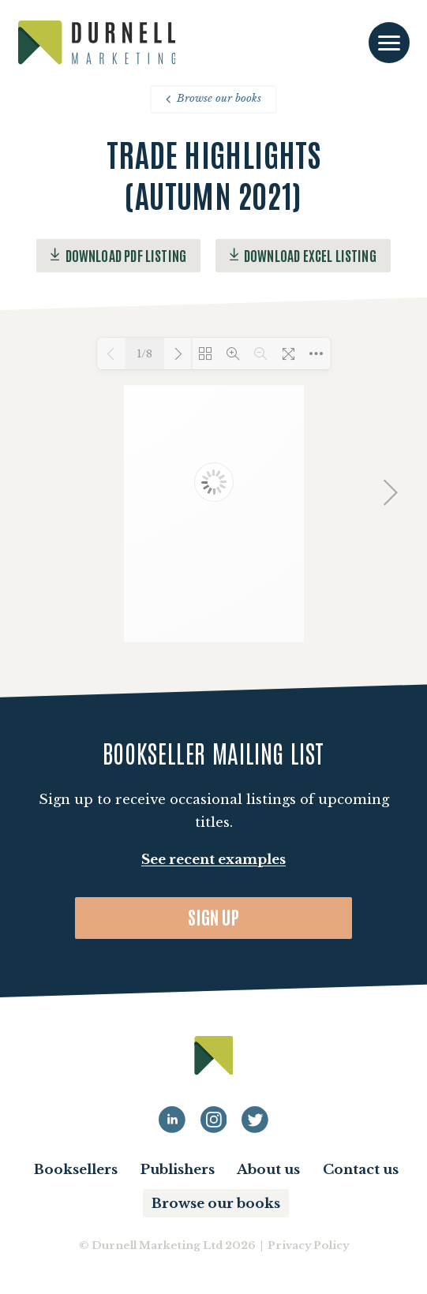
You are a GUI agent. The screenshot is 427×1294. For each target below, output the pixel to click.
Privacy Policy (308, 1245)
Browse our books (213, 98)
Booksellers (76, 1169)
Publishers (177, 1169)
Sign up (213, 916)
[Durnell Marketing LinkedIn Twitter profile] (255, 1119)
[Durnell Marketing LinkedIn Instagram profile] (213, 1119)
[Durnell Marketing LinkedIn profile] (172, 1119)
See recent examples (213, 859)
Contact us (361, 1169)
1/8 (144, 354)
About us (268, 1169)
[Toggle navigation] (389, 43)
